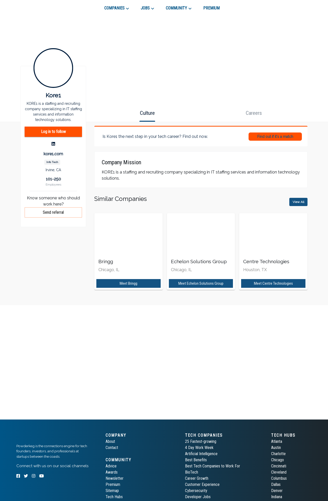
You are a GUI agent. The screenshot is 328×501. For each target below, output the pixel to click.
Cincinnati (278, 466)
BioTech (191, 472)
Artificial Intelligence (201, 453)
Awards (112, 472)
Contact (112, 447)
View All (298, 202)
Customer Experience (202, 484)
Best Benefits (196, 459)
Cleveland (278, 472)
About (110, 441)
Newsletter (115, 478)
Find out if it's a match (275, 137)
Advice (111, 466)
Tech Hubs (114, 496)
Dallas (276, 484)
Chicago (277, 459)
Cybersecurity (196, 490)
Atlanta (276, 441)
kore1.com (53, 153)
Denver (277, 490)
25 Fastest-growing (200, 441)
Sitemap (112, 490)
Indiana (276, 496)
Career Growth (196, 478)
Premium (113, 484)
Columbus (279, 478)
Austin (276, 447)
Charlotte (278, 453)
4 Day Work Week (199, 447)
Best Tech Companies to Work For (212, 466)
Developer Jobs (198, 496)
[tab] (34, 6)
